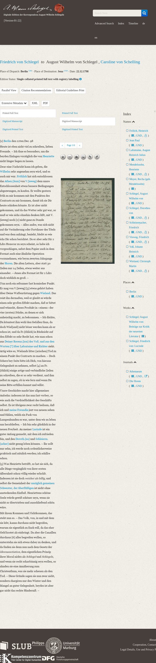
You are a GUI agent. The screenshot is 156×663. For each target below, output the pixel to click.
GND (30, 71)
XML (35, 103)
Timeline (133, 23)
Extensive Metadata (14, 103)
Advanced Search (104, 23)
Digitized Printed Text (13, 129)
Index (121, 23)
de (143, 23)
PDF (45, 103)
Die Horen (135, 381)
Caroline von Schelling (120, 61)
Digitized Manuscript (12, 121)
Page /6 (71, 145)
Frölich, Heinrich (138, 130)
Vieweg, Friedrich (139, 237)
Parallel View (9, 90)
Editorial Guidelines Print (70, 90)
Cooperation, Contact (144, 644)
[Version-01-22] (12, 20)
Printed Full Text (10, 113)
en (96, 37)
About (152, 639)
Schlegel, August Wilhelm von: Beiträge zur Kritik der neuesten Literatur (139, 327)
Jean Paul (134, 140)
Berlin (132, 291)
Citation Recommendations (36, 90)
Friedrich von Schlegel (20, 61)
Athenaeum (135, 371)
